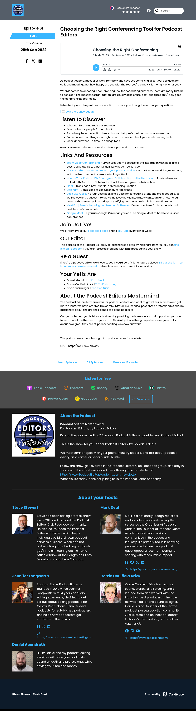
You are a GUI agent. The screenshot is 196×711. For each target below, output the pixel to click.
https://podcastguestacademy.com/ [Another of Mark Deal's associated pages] (151, 571)
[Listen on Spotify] (99, 389)
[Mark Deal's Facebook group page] (130, 564)
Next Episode (67, 362)
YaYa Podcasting (105, 284)
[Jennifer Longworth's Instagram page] (42, 628)
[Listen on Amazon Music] (129, 389)
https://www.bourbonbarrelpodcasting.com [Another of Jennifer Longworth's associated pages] (65, 637)
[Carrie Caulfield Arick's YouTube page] (135, 632)
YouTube (123, 231)
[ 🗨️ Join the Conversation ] (77, 112)
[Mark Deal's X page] (135, 564)
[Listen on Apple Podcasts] (39, 389)
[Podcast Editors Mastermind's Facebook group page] (149, 11)
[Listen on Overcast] (72, 389)
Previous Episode (125, 362)
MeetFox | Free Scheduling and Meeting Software (98, 205)
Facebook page (98, 231)
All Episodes (95, 362)
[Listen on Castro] (160, 389)
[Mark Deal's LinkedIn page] (138, 564)
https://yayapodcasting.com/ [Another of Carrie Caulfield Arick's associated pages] (146, 640)
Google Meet (75, 213)
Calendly (72, 190)
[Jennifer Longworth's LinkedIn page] (45, 628)
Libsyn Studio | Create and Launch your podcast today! (101, 170)
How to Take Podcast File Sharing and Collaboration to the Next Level (110, 178)
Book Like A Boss (77, 194)
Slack (70, 186)
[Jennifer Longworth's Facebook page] (38, 628)
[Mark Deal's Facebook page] (126, 564)
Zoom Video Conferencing (83, 163)
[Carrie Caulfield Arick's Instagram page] (130, 632)
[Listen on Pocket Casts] (53, 401)
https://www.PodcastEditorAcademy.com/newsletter (98, 476)
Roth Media (98, 280)
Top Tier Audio (100, 288)
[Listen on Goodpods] (86, 401)
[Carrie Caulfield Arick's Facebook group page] (127, 632)
